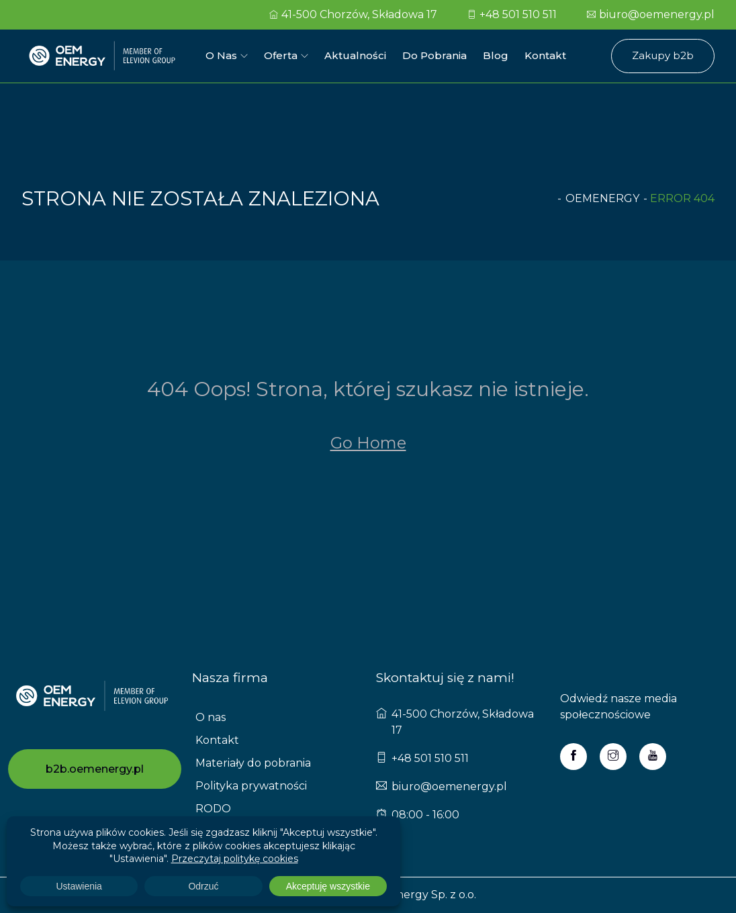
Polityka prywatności (251, 785)
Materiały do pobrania (253, 763)
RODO (213, 808)
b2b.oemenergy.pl (95, 769)
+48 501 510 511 (512, 14)
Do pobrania (434, 55)
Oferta (280, 55)
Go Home (368, 442)
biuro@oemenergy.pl (651, 14)
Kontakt (545, 55)
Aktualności (355, 55)
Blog (495, 55)
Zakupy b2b (663, 55)
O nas (221, 55)
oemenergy (602, 198)
